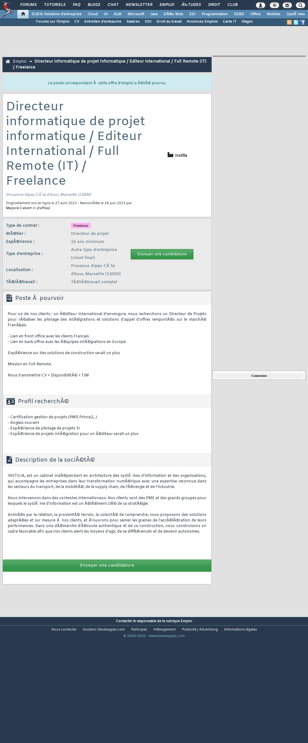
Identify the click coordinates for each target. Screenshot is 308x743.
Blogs (94, 4)
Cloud (93, 14)
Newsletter (139, 4)
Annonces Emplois (202, 22)
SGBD (239, 14)
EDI (192, 14)
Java (153, 14)
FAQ (76, 4)
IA (106, 14)
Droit (214, 4)
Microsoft (136, 14)
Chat (113, 4)
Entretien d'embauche (102, 22)
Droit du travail (169, 22)
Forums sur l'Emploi (52, 22)
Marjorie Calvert (19, 208)
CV (76, 22)
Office (255, 14)
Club (232, 4)
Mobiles (273, 14)
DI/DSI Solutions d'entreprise (56, 14)
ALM (117, 14)
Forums (28, 4)
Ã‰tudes (191, 4)
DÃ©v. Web (173, 14)
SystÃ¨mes (296, 14)
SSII (148, 22)
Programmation (215, 14)
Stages (247, 22)
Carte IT (229, 22)
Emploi (167, 4)
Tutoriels (54, 4)
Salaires (133, 22)
